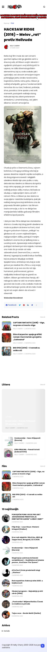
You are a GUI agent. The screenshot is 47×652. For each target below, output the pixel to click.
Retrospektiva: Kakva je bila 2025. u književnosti (27, 582)
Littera (9, 417)
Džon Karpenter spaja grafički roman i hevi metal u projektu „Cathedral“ (27, 337)
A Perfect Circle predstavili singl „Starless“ (26, 571)
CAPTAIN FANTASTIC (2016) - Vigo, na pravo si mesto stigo (29, 323)
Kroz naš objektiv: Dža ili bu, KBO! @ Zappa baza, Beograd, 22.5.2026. (27, 538)
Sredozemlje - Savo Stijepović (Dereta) (27, 439)
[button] (36, 305)
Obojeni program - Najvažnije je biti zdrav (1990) (27, 592)
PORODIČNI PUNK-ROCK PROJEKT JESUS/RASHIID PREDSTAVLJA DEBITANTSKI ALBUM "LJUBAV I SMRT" (27, 516)
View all (42, 317)
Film (12, 23)
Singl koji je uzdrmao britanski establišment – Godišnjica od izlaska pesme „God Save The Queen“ (28, 560)
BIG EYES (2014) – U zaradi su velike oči (26, 349)
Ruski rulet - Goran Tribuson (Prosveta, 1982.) (20, 423)
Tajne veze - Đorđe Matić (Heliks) (26, 613)
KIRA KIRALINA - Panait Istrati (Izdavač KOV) (27, 450)
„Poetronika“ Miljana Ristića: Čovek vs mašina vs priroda (27, 603)
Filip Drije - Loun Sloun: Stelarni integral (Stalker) (25, 528)
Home (6, 23)
